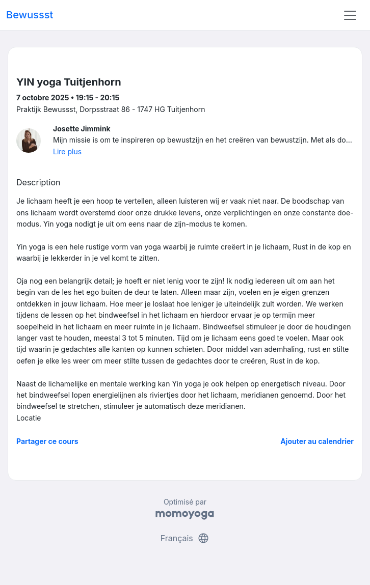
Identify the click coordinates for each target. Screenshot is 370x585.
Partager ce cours (47, 441)
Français (185, 538)
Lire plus (67, 151)
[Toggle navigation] (350, 15)
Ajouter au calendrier (317, 441)
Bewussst (29, 15)
